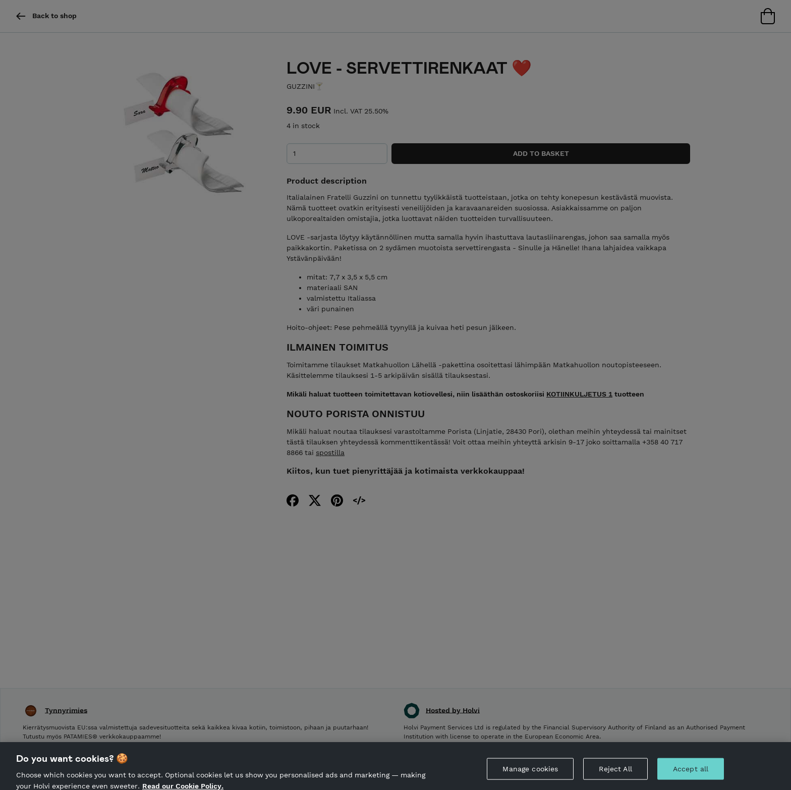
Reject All (615, 772)
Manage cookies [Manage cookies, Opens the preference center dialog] (530, 772)
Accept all (690, 772)
